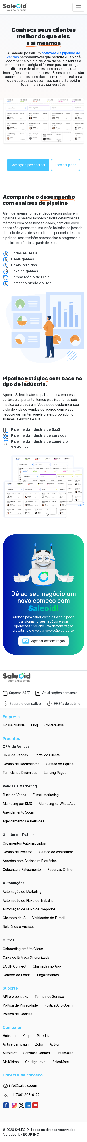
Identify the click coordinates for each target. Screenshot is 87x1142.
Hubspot (9, 1036)
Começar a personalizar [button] (28, 165)
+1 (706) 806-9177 (21, 1095)
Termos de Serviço (49, 996)
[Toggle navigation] (78, 7)
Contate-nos (54, 725)
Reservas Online (59, 869)
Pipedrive (44, 1036)
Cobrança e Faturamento (22, 869)
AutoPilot (10, 1053)
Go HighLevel (35, 1062)
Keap (26, 1036)
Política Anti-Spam (58, 1005)
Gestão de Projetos (18, 852)
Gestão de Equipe (60, 764)
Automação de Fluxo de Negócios (29, 909)
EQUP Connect (14, 966)
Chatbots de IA (14, 918)
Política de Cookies (17, 1014)
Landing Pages (55, 773)
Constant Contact (36, 1053)
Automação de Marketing (22, 892)
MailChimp (11, 1062)
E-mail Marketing (46, 795)
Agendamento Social (18, 812)
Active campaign (16, 1044)
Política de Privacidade (20, 1005)
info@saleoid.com (20, 1086)
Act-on (55, 1044)
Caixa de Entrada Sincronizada (26, 957)
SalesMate (61, 1062)
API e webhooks (15, 996)
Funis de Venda (14, 795)
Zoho (39, 1044)
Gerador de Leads (17, 975)
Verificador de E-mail (48, 918)
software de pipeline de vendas (43, 55)
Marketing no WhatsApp (57, 804)
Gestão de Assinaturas (56, 852)
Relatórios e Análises (19, 927)
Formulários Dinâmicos (20, 773)
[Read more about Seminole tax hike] (6, 1105)
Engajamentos (48, 975)
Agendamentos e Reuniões (23, 821)
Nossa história (14, 725)
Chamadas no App (47, 966)
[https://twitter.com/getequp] (22, 1105)
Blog (34, 725)
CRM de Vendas (15, 755)
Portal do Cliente (47, 755)
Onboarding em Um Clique (23, 949)
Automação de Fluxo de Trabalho (28, 900)
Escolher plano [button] (65, 165)
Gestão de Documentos (21, 764)
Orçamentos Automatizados (24, 843)
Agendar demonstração (43, 641)
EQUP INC (31, 1134)
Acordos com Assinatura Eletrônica (30, 861)
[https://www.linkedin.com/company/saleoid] (28, 1105)
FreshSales (64, 1053)
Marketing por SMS (17, 804)
